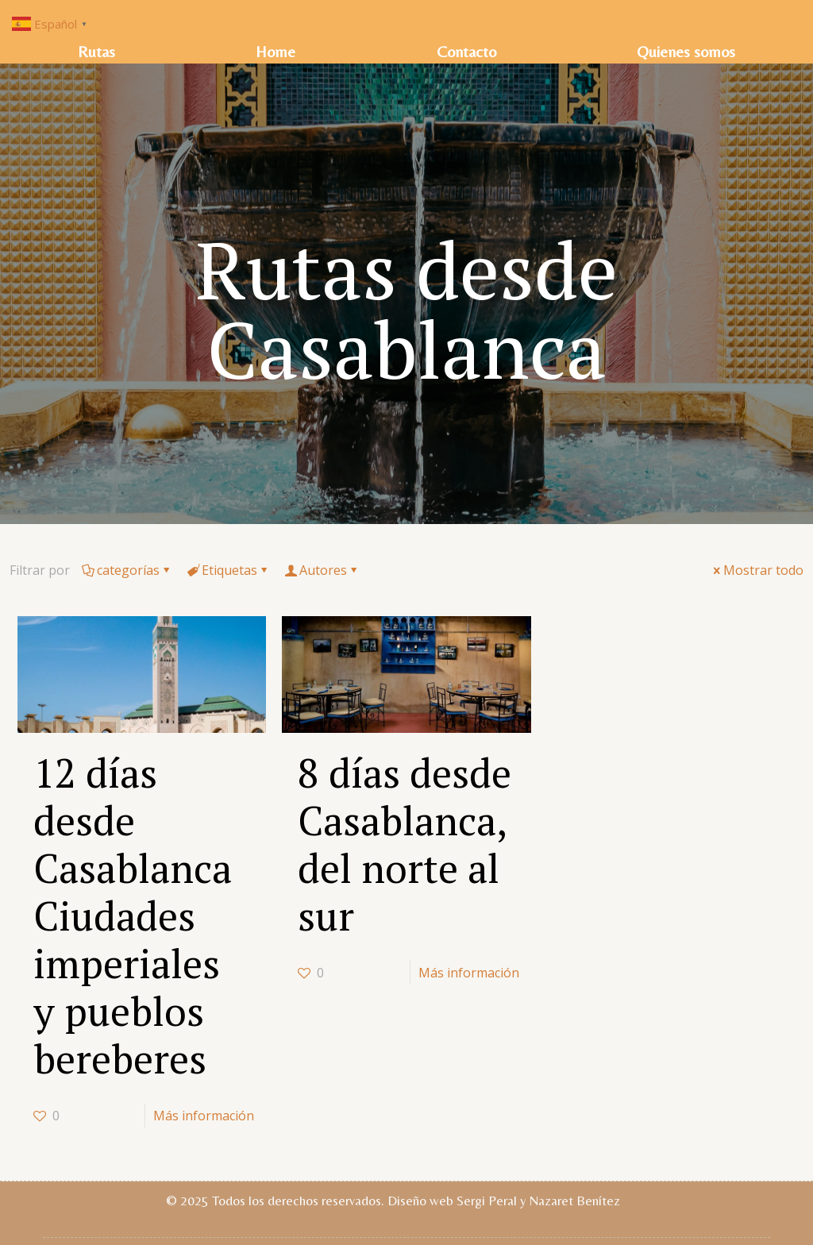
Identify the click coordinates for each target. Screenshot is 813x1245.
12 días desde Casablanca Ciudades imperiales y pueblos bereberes (132, 915)
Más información (203, 1115)
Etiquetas (228, 570)
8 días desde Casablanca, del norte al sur (404, 844)
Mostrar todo (757, 570)
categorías (127, 570)
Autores (322, 570)
